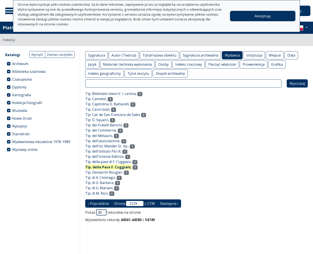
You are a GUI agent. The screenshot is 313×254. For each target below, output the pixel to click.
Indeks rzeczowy (188, 64)
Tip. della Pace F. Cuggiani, (108, 167)
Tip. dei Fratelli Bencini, (104, 125)
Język (92, 64)
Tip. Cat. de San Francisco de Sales (112, 114)
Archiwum (20, 63)
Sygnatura (96, 55)
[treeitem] (40, 64)
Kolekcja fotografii (27, 102)
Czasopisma (22, 79)
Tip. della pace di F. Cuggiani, (108, 161)
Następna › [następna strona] (169, 203)
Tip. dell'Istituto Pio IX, (103, 151)
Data (291, 55)
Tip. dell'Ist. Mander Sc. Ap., (107, 146)
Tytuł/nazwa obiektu (159, 55)
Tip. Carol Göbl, (97, 109)
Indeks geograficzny (104, 73)
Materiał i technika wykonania (127, 64)
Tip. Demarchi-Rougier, (104, 172)
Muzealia (19, 110)
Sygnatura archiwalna (200, 55)
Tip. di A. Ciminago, (100, 177)
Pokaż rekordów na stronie (113, 212)
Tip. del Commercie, (101, 130)
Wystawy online (25, 149)
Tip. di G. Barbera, (99, 182)
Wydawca (232, 55)
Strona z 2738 (134, 203)
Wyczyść (37, 54)
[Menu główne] (11, 11)
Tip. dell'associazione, (102, 140)
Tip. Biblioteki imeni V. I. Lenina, (111, 93)
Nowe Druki (22, 118)
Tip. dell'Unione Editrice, (104, 156)
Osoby (163, 64)
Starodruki (21, 134)
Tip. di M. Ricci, (96, 193)
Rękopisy (19, 126)
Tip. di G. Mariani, (99, 188)
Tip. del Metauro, (99, 135)
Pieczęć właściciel (222, 64)
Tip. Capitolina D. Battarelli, (107, 104)
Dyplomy (19, 87)
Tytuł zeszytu (138, 73)
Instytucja (254, 55)
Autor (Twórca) (124, 55)
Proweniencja (254, 64)
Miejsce (275, 55)
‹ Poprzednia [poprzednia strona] (98, 203)
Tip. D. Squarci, (97, 119)
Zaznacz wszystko (60, 54)
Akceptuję (263, 16)
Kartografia (21, 95)
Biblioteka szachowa (28, 71)
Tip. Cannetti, (96, 98)
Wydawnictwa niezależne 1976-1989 (41, 141)
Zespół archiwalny (170, 73)
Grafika (277, 64)
